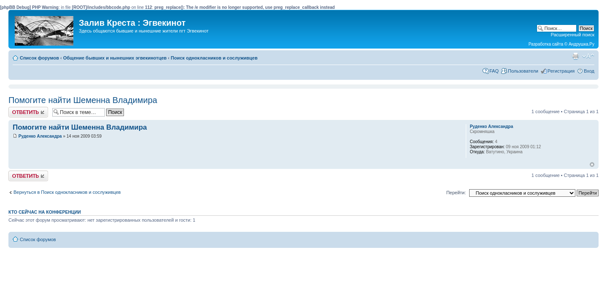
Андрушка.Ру (581, 44)
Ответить (28, 112)
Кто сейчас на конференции (44, 212)
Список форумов (39, 57)
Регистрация (561, 70)
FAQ (494, 70)
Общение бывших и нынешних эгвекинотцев (115, 57)
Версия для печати (575, 56)
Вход (589, 70)
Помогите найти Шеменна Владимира (82, 100)
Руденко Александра (40, 136)
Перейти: (456, 192)
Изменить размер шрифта (588, 56)
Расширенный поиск (572, 34)
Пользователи (523, 70)
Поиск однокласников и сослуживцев (214, 57)
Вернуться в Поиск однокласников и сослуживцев (67, 192)
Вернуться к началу (592, 164)
